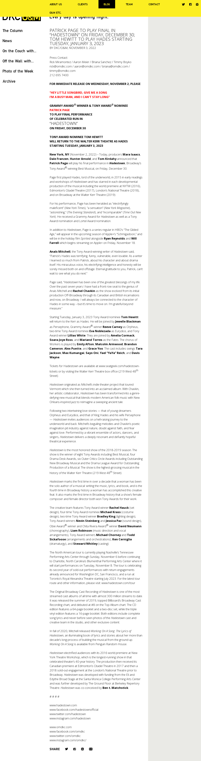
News (7, 40)
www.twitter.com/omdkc (65, 736)
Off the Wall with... (18, 61)
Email (91, 749)
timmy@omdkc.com (63, 71)
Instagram (197, 4)
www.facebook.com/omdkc (67, 731)
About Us (56, 4)
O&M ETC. (56, 12)
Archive (9, 81)
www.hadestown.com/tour (118, 583)
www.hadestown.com (63, 705)
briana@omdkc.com (115, 66)
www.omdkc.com (61, 727)
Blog (107, 4)
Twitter (183, 4)
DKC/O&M (61, 48)
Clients (83, 4)
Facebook (190, 4)
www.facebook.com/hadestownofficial (74, 710)
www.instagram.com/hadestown (70, 718)
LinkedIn (82, 749)
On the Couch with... (19, 50)
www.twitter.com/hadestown (68, 714)
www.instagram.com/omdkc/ (68, 740)
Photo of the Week (18, 71)
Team (129, 4)
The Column (13, 30)
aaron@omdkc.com (87, 66)
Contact (154, 4)
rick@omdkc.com (61, 66)
